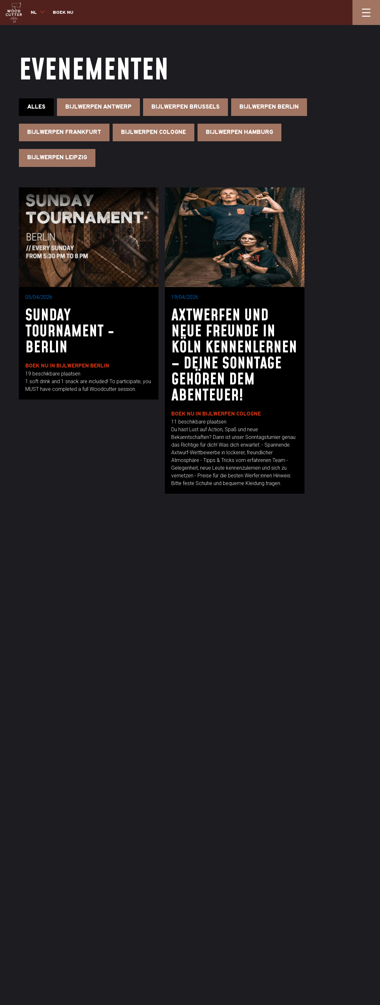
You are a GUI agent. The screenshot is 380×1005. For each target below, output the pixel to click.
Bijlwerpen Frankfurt (64, 132)
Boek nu (63, 12)
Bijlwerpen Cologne (153, 132)
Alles (36, 107)
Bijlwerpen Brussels (185, 107)
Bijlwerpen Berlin (269, 107)
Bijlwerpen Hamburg (239, 132)
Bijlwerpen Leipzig (57, 157)
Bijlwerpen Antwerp (98, 107)
